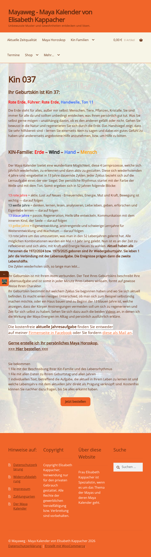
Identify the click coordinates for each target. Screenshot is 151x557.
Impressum (21, 489)
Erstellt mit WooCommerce (65, 546)
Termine (13, 55)
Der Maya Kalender (20, 506)
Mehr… (49, 55)
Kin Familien (80, 40)
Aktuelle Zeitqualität (22, 40)
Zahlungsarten (24, 496)
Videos (111, 311)
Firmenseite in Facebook (50, 332)
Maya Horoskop (53, 40)
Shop (29, 55)
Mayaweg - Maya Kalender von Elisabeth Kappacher (50, 16)
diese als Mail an (117, 332)
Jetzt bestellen (75, 401)
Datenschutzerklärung (24, 546)
